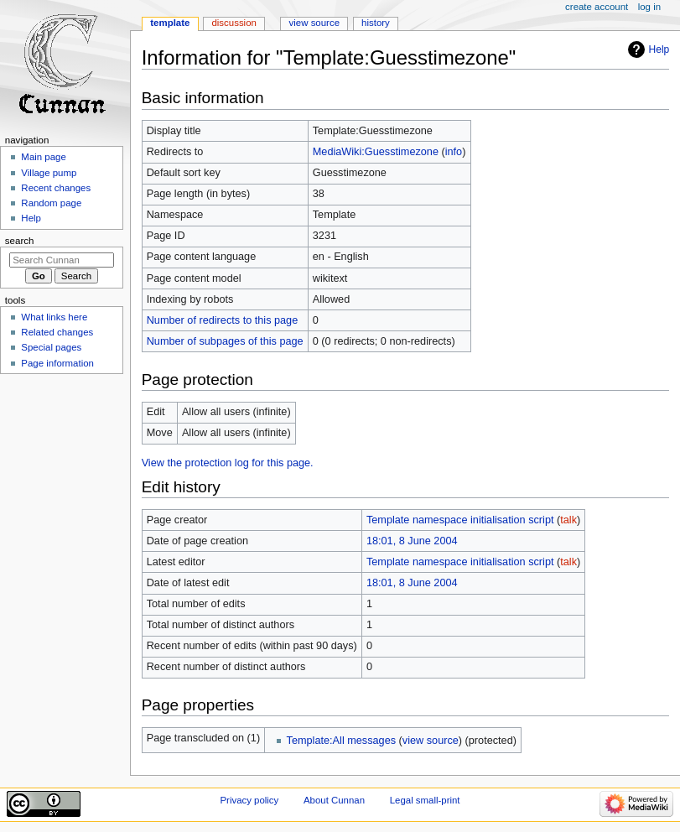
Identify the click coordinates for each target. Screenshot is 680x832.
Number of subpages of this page (225, 341)
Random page (51, 203)
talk (568, 520)
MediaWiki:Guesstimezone (376, 152)
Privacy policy (249, 800)
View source (314, 23)
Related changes (57, 332)
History (375, 23)
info (453, 152)
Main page (43, 157)
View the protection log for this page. (228, 463)
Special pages (51, 347)
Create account (596, 7)
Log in (649, 7)
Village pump (48, 173)
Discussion (233, 23)
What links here (54, 317)
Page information (57, 363)
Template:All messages (341, 740)
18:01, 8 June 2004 (412, 541)
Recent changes (56, 188)
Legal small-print (425, 800)
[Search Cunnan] (61, 260)
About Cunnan (334, 800)
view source (430, 740)
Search (19, 241)
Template (169, 23)
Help (659, 49)
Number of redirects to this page (222, 320)
